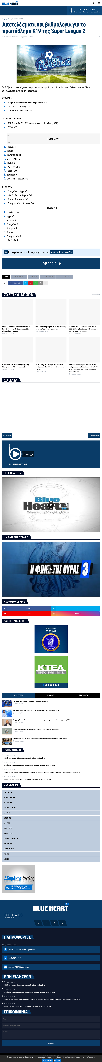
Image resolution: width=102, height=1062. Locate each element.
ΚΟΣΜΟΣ (7, 818)
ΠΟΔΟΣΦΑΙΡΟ (47, 277)
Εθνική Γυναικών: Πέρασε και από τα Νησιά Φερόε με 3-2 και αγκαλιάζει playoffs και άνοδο (16, 328)
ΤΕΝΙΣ (6, 854)
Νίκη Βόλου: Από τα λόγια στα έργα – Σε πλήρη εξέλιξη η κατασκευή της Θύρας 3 (40, 739)
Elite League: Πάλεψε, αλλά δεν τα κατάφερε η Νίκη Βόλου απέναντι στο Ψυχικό (50, 366)
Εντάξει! (57, 1060)
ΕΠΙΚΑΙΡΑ (33, 277)
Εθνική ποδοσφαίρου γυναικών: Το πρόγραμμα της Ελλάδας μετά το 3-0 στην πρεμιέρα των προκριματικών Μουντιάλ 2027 (83, 368)
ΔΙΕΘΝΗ (7, 813)
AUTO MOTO (9, 849)
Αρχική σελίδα (6, 19)
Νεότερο (7, 435)
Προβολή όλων (96, 294)
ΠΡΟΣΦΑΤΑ (83, 695)
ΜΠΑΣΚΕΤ (8, 828)
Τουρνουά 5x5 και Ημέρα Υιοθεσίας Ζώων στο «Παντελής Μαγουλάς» (36, 729)
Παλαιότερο (93, 435)
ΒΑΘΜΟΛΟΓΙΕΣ (17, 19)
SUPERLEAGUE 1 (11, 839)
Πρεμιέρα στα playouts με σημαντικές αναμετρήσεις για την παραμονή (51, 327)
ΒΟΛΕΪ (6, 859)
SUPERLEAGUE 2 (64, 277)
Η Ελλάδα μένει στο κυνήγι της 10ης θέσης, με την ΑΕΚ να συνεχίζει (16, 365)
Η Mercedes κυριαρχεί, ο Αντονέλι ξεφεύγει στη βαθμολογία (27, 779)
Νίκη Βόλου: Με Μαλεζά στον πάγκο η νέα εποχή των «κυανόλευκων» (36, 711)
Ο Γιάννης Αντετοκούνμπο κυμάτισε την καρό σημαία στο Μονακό (29, 765)
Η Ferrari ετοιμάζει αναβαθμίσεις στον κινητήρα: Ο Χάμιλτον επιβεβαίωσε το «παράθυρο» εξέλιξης (42, 772)
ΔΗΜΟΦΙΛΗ (51, 695)
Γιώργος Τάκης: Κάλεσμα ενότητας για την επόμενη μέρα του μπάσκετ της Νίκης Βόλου (42, 720)
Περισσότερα (47, 1060)
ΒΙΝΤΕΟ (7, 823)
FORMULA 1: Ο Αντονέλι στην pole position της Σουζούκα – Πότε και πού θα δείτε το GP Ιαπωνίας (83, 328)
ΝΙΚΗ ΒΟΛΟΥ (18, 695)
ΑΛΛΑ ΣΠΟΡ (9, 833)
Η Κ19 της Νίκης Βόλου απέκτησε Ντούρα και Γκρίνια (30, 701)
